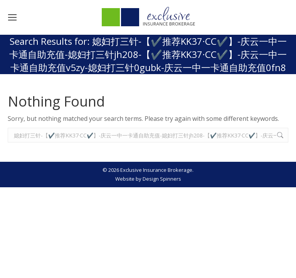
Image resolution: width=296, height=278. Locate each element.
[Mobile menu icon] (12, 17)
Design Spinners (162, 178)
